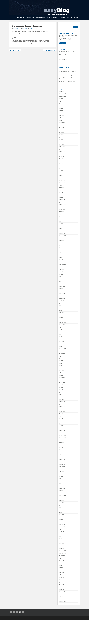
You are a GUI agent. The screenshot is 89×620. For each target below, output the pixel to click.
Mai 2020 (61, 221)
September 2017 (62, 298)
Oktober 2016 (62, 324)
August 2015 (61, 358)
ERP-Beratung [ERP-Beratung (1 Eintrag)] (73, 75)
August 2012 (61, 445)
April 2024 (61, 113)
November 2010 (62, 495)
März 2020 (61, 226)
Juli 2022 (61, 163)
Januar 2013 (61, 433)
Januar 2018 (61, 288)
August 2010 (61, 502)
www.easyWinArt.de (67, 56)
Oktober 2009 (62, 526)
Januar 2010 (61, 519)
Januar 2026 (61, 91)
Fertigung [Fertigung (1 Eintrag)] (63, 77)
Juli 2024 (61, 105)
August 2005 (61, 586)
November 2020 (62, 206)
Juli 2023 (61, 134)
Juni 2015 (61, 363)
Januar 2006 (61, 582)
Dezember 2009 (62, 521)
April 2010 (61, 512)
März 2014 (61, 399)
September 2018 (62, 269)
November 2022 (62, 153)
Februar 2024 (62, 117)
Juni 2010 (61, 507)
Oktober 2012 (62, 440)
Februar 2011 (62, 488)
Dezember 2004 (62, 591)
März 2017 (61, 312)
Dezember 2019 (62, 233)
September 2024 (62, 101)
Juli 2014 (61, 389)
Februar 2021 (62, 199)
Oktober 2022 (62, 156)
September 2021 (62, 187)
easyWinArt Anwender (52, 17)
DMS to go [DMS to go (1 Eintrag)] (67, 74)
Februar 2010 (62, 517)
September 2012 (62, 442)
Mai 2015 (61, 365)
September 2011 (62, 471)
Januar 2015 (61, 375)
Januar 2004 (61, 598)
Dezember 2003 (62, 601)
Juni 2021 (61, 194)
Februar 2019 (62, 257)
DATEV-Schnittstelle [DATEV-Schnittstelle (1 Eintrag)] (62, 74)
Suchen (61, 24)
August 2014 (61, 387)
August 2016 (61, 329)
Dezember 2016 (62, 319)
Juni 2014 (61, 392)
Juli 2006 (61, 579)
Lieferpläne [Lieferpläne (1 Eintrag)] (66, 80)
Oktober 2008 (62, 555)
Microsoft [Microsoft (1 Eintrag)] (75, 80)
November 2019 (62, 235)
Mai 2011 (61, 481)
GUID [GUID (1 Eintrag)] (73, 77)
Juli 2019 (61, 245)
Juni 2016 (61, 334)
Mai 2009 (61, 538)
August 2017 (61, 300)
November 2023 (62, 125)
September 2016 (62, 327)
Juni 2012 (61, 449)
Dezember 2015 (62, 348)
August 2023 (61, 132)
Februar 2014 (62, 401)
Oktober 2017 (62, 295)
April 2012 (61, 454)
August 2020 (61, 214)
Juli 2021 (61, 192)
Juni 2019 (61, 247)
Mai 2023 (61, 139)
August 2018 (61, 271)
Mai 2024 (61, 110)
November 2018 (62, 264)
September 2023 (62, 129)
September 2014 (62, 384)
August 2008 (61, 560)
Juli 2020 (61, 216)
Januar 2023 (61, 149)
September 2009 (62, 529)
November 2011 (62, 466)
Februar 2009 (62, 546)
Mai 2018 (61, 279)
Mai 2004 (61, 594)
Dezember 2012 (62, 435)
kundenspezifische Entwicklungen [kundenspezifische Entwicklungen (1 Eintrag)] (68, 78)
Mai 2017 (61, 307)
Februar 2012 (62, 459)
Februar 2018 (62, 286)
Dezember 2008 (62, 550)
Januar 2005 (61, 589)
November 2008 (62, 553)
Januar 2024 (61, 120)
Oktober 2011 (62, 469)
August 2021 (61, 190)
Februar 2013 (62, 430)
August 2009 (61, 531)
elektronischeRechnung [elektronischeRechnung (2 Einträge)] (63, 75)
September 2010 (62, 500)
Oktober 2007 (62, 577)
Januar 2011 (61, 490)
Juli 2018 (61, 274)
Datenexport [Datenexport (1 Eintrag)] (69, 72)
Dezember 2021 (62, 180)
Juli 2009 (61, 534)
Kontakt (25, 617)
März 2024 (61, 115)
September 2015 (62, 356)
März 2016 (61, 341)
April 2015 (61, 368)
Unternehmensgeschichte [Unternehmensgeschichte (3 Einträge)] (71, 81)
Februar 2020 (62, 228)
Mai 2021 (61, 197)
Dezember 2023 (62, 122)
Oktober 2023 (62, 127)
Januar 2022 (61, 178)
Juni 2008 (61, 565)
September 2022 (62, 158)
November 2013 (62, 408)
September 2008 (62, 558)
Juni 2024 (61, 108)
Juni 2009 (61, 536)
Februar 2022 (62, 175)
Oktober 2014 (62, 382)
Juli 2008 (61, 562)
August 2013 (61, 416)
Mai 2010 (61, 509)
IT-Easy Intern (62, 17)
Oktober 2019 (62, 238)
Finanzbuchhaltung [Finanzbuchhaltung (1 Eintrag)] (68, 77)
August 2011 (61, 473)
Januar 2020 (61, 230)
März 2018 (61, 283)
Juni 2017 (61, 305)
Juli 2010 (61, 505)
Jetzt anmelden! (63, 43)
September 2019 (62, 240)
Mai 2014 (61, 394)
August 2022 (61, 161)
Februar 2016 (62, 344)
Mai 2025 (61, 98)
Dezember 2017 (62, 291)
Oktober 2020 (62, 209)
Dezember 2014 (62, 377)
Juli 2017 (61, 303)
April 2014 (61, 396)
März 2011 (61, 485)
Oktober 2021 (62, 185)
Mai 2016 (61, 336)
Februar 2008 (62, 574)
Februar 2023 (62, 146)
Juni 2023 (61, 137)
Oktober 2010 (62, 497)
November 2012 (62, 437)
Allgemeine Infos (30, 17)
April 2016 (61, 339)
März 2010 (61, 514)
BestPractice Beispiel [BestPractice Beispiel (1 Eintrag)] (62, 72)
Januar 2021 (61, 202)
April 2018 (61, 281)
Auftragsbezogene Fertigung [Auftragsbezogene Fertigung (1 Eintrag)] (71, 69)
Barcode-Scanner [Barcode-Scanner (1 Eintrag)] (73, 71)
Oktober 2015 (62, 353)
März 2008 (61, 572)
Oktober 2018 (62, 267)
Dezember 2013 (62, 406)
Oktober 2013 (62, 411)
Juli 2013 (61, 418)
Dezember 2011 (62, 464)
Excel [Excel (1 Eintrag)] (60, 77)
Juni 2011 (61, 478)
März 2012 (61, 457)
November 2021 (62, 182)
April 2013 (61, 425)
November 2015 (62, 351)
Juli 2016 (61, 331)
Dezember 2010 (62, 493)
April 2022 (61, 170)
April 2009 (61, 541)
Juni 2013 (61, 420)
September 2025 (62, 96)
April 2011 (61, 483)
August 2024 (61, 103)
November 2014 (62, 380)
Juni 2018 (61, 276)
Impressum (20, 617)
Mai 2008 (61, 567)
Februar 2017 (62, 315)
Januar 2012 (61, 461)
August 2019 (61, 242)
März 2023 (61, 144)
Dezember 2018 (62, 262)
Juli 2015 (61, 360)
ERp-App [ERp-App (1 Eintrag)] (69, 75)
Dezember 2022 (62, 151)
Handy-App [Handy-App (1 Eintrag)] (61, 78)
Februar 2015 (62, 372)
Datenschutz (13, 617)
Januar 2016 (61, 346)
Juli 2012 (61, 447)
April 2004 (61, 596)
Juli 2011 (61, 476)
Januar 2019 (61, 259)
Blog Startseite (20, 17)
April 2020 (61, 223)
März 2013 (61, 428)
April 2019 (61, 252)
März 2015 (61, 370)
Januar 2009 (61, 548)
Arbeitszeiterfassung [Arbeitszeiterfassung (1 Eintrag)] (62, 69)
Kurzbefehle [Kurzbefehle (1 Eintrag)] (61, 80)
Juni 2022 (61, 166)
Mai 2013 (61, 423)
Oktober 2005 (62, 584)
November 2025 (62, 93)
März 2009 (61, 543)
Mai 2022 (61, 168)
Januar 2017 (61, 317)
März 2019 (61, 255)
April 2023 (61, 141)
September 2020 (62, 211)
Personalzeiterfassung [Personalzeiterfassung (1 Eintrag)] (62, 81)
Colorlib (69, 617)
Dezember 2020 (62, 204)
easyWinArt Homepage (72, 17)
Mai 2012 (61, 452)
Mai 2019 (61, 250)
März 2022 (61, 173)
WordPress (78, 617)
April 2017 (61, 310)
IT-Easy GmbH (24, 28)
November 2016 (62, 322)
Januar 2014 (61, 404)
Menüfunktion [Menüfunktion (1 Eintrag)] (70, 80)
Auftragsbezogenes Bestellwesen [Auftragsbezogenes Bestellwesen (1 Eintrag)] (64, 71)
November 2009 (62, 524)
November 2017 (62, 293)
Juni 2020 (61, 218)
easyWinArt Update (40, 17)
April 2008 (61, 570)
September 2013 (62, 413)
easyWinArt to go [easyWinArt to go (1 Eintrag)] (72, 74)
